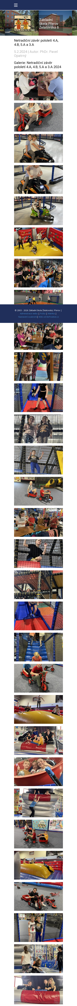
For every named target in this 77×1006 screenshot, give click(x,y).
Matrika (51, 313)
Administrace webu (29, 313)
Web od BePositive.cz (49, 316)
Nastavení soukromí (27, 316)
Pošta (42, 313)
